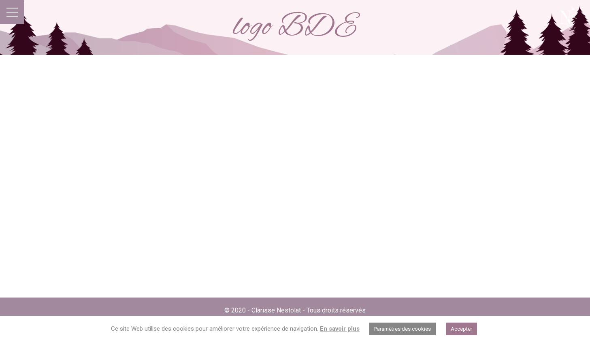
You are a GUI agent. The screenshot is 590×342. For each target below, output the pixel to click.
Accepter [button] (461, 329)
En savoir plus (340, 328)
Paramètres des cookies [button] (402, 329)
